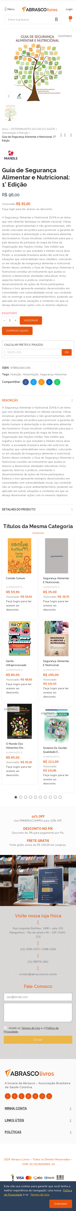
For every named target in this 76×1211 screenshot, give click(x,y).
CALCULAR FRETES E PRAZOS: (23, 345)
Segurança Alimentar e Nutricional (56, 663)
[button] (15, 797)
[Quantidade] (10, 320)
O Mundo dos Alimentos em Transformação (15, 748)
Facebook (25, 382)
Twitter (33, 382)
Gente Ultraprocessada (16, 663)
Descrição (10, 400)
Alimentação (30, 374)
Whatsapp (57, 382)
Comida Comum (15, 578)
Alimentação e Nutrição (14, 588)
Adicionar (31, 320)
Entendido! (60, 1203)
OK (67, 352)
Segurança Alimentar (53, 374)
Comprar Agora (17, 330)
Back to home (66, 135)
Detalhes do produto (18, 509)
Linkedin (49, 382)
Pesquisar (56, 19)
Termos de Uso (30, 1028)
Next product (71, 135)
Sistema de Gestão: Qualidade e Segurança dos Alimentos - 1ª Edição (56, 754)
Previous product (61, 135)
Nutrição (15, 374)
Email (41, 382)
